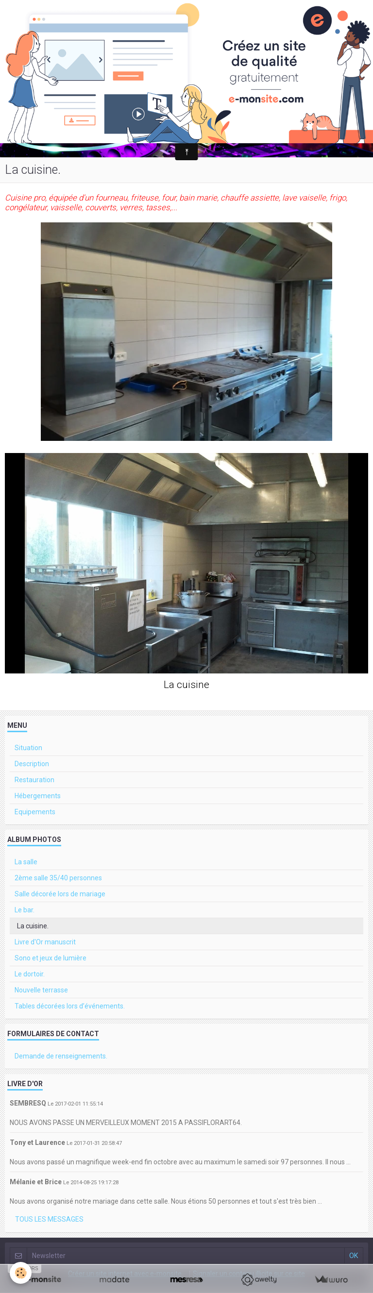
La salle (26, 862)
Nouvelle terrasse (41, 990)
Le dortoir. (30, 974)
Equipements (35, 812)
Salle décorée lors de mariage (60, 894)
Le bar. (24, 910)
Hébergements (38, 796)
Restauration (34, 780)
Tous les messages (49, 1219)
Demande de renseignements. (61, 1056)
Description (32, 764)
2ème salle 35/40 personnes (58, 878)
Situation (28, 748)
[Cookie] (21, 1273)
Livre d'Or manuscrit (45, 942)
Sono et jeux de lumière (50, 958)
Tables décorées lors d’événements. (70, 1006)
